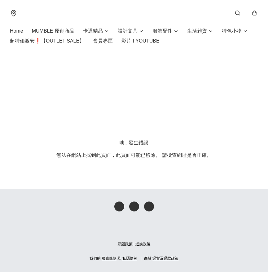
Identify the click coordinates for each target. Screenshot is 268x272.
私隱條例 (129, 258)
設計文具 (128, 31)
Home (16, 31)
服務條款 (109, 258)
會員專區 (103, 40)
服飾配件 (162, 31)
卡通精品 (93, 31)
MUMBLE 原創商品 (53, 31)
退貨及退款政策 (165, 258)
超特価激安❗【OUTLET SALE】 (47, 40)
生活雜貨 (197, 31)
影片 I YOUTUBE (140, 40)
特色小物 (232, 31)
